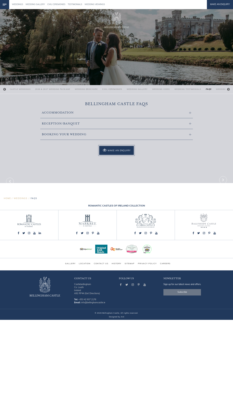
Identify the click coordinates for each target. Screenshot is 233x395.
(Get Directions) (92, 369)
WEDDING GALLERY (35, 4)
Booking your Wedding (116, 134)
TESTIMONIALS (75, 4)
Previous (4, 89)
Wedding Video (161, 89)
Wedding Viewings (95, 4)
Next (228, 89)
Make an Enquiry (220, 4)
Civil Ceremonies (112, 89)
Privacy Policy (147, 339)
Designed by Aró (116, 392)
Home (7, 274)
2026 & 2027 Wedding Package (52, 89)
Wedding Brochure (86, 89)
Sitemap (130, 339)
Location (84, 339)
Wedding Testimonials (187, 89)
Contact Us (101, 339)
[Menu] (4, 4)
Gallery (70, 339)
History (116, 339)
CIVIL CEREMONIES (56, 4)
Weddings (17, 4)
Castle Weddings (20, 89)
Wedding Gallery (137, 89)
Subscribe (182, 367)
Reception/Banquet (116, 123)
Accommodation (116, 112)
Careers (165, 339)
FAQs (208, 89)
